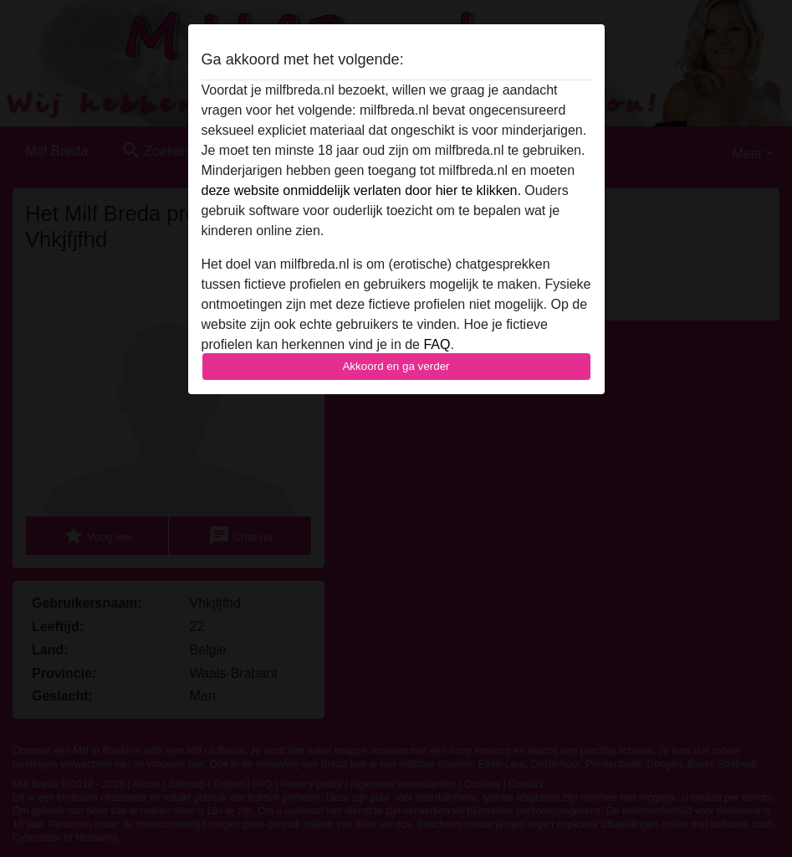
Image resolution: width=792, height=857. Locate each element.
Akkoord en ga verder (395, 366)
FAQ (436, 344)
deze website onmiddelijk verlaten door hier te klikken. (361, 190)
